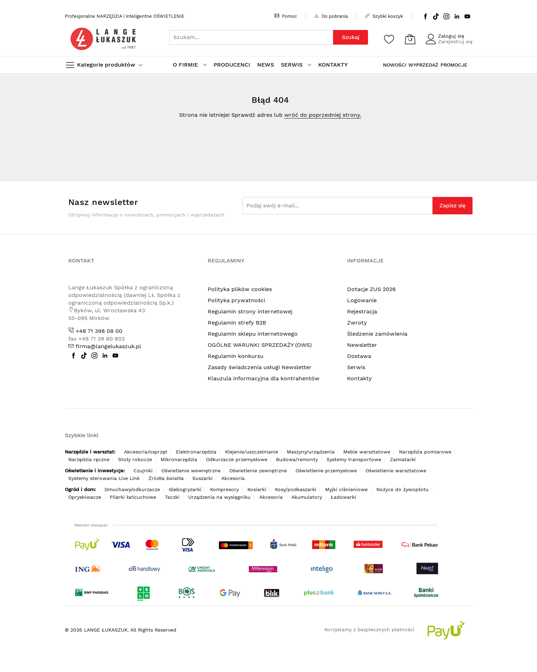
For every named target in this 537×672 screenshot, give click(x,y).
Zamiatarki (403, 459)
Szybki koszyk (384, 16)
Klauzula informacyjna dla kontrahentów (264, 378)
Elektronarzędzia (196, 452)
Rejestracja (362, 311)
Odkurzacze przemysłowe (236, 459)
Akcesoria (233, 478)
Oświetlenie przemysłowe (326, 470)
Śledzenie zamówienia (377, 333)
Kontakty (359, 378)
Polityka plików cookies (240, 289)
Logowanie (362, 300)
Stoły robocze (135, 459)
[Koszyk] (410, 39)
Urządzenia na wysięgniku (219, 497)
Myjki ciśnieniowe (346, 489)
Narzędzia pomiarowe (425, 452)
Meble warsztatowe (366, 452)
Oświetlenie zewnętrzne (258, 470)
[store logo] (103, 39)
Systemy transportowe (354, 459)
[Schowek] (389, 39)
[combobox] (251, 37)
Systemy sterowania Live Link (104, 478)
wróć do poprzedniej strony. (322, 115)
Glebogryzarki (185, 489)
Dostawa (359, 356)
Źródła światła (166, 478)
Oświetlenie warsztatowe (396, 470)
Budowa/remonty (297, 459)
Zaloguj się (451, 36)
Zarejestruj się (455, 41)
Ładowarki (343, 497)
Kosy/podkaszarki (295, 489)
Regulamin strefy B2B (237, 322)
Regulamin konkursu (235, 356)
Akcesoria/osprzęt (145, 452)
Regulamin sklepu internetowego (253, 333)
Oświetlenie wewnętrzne (191, 470)
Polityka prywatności (236, 300)
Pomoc (286, 16)
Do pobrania (331, 16)
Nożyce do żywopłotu (402, 489)
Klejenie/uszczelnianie (251, 452)
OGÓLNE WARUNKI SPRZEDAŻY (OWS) (260, 345)
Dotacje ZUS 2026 (371, 289)
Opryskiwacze (84, 497)
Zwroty (357, 322)
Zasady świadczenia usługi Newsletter (260, 367)
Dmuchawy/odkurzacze (132, 489)
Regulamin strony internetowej (250, 311)
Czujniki (143, 470)
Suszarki (202, 478)
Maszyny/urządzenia (311, 452)
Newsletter (362, 345)
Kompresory (224, 489)
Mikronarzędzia (179, 459)
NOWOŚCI (394, 65)
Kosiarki (256, 489)
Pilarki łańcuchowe (133, 497)
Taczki (172, 497)
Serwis (356, 367)
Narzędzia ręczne (88, 459)
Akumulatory (306, 497)
